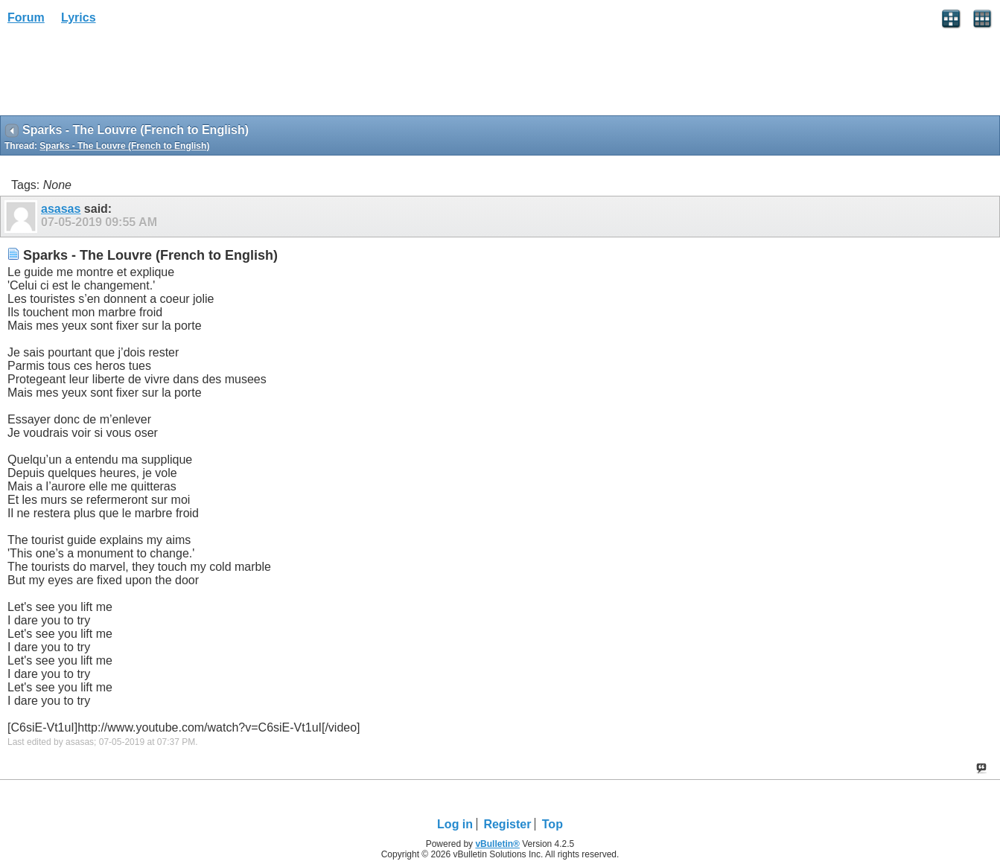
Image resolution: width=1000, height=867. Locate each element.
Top (552, 824)
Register (507, 824)
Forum (26, 17)
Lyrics (78, 17)
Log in (455, 824)
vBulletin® (497, 844)
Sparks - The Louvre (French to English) (124, 146)
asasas (60, 208)
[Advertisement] (119, 75)
